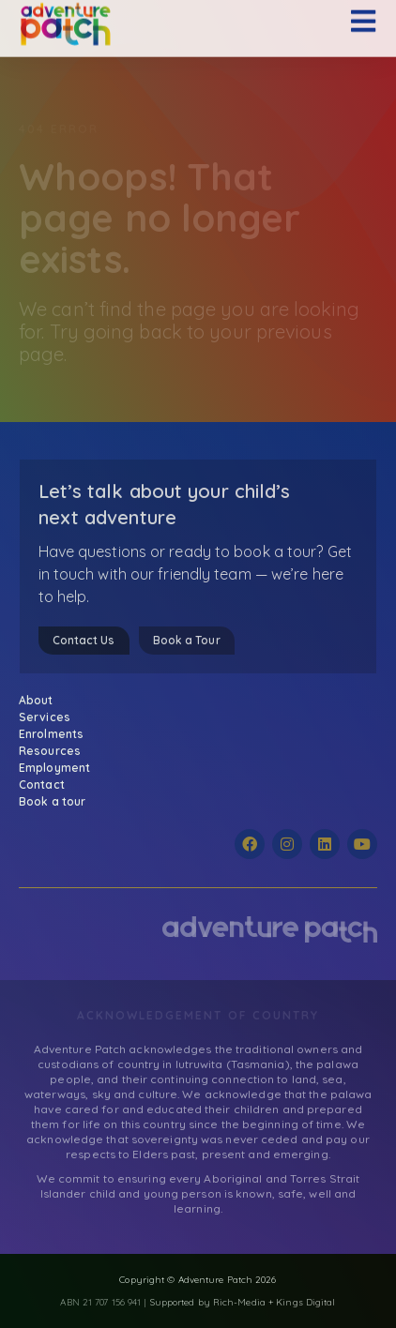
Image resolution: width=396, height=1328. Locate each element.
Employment (54, 768)
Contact (42, 784)
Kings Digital (305, 1302)
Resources (54, 751)
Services (49, 717)
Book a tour (52, 801)
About (41, 700)
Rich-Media (239, 1302)
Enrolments (56, 734)
